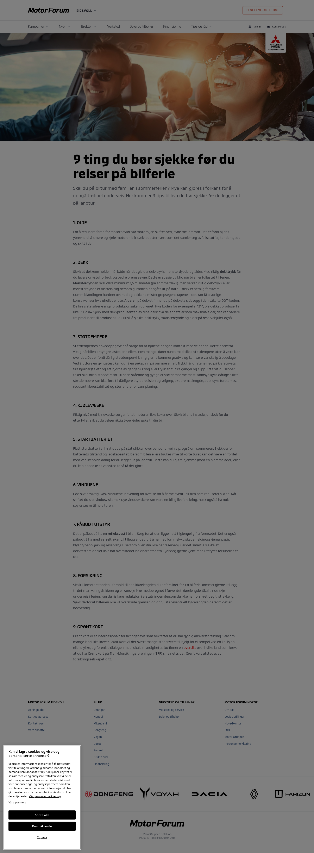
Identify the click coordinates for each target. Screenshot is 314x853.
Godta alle (42, 815)
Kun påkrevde (42, 826)
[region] (42, 797)
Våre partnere (17, 802)
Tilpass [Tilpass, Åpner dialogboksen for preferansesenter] (42, 837)
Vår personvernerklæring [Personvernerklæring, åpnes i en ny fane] (45, 796)
